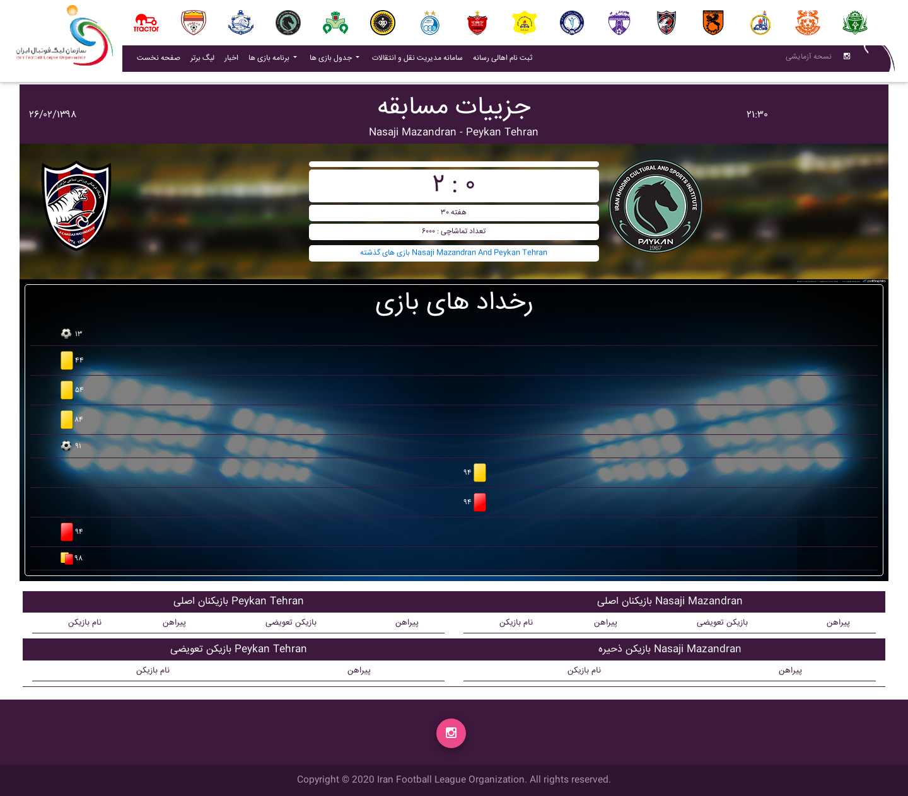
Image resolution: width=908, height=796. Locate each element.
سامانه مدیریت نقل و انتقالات (420, 60)
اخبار (233, 60)
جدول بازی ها (332, 61)
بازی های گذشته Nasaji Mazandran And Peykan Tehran (453, 253)
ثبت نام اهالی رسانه (505, 60)
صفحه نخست (158, 61)
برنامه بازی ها (269, 61)
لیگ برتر (202, 61)
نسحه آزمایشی (809, 60)
